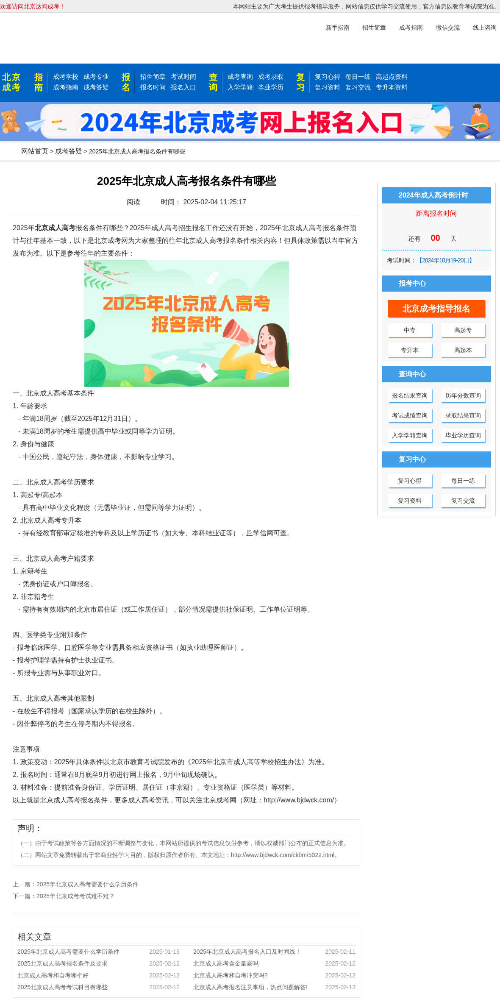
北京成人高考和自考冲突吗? (274, 975)
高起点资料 (392, 76)
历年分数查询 (463, 395)
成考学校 (65, 76)
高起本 (463, 350)
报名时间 (153, 87)
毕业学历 (270, 87)
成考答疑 (96, 87)
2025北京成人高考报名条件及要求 (98, 963)
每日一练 (358, 76)
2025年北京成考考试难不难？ (75, 896)
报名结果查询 (410, 395)
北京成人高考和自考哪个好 (98, 975)
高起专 (463, 330)
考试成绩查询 (410, 415)
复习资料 (327, 87)
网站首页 (34, 151)
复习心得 (327, 76)
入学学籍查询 (410, 435)
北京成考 (12, 82)
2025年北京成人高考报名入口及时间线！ (274, 951)
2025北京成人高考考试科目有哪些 (98, 987)
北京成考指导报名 (436, 308)
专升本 (410, 350)
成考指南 (65, 87)
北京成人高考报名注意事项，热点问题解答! (274, 987)
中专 (410, 330)
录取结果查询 (463, 415)
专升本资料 (392, 87)
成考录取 (270, 76)
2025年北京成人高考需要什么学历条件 (87, 884)
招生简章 (153, 76)
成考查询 (240, 76)
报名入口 (183, 87)
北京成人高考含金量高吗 (274, 963)
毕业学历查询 (463, 435)
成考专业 (96, 76)
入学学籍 (240, 87)
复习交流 (358, 87)
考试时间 (183, 76)
